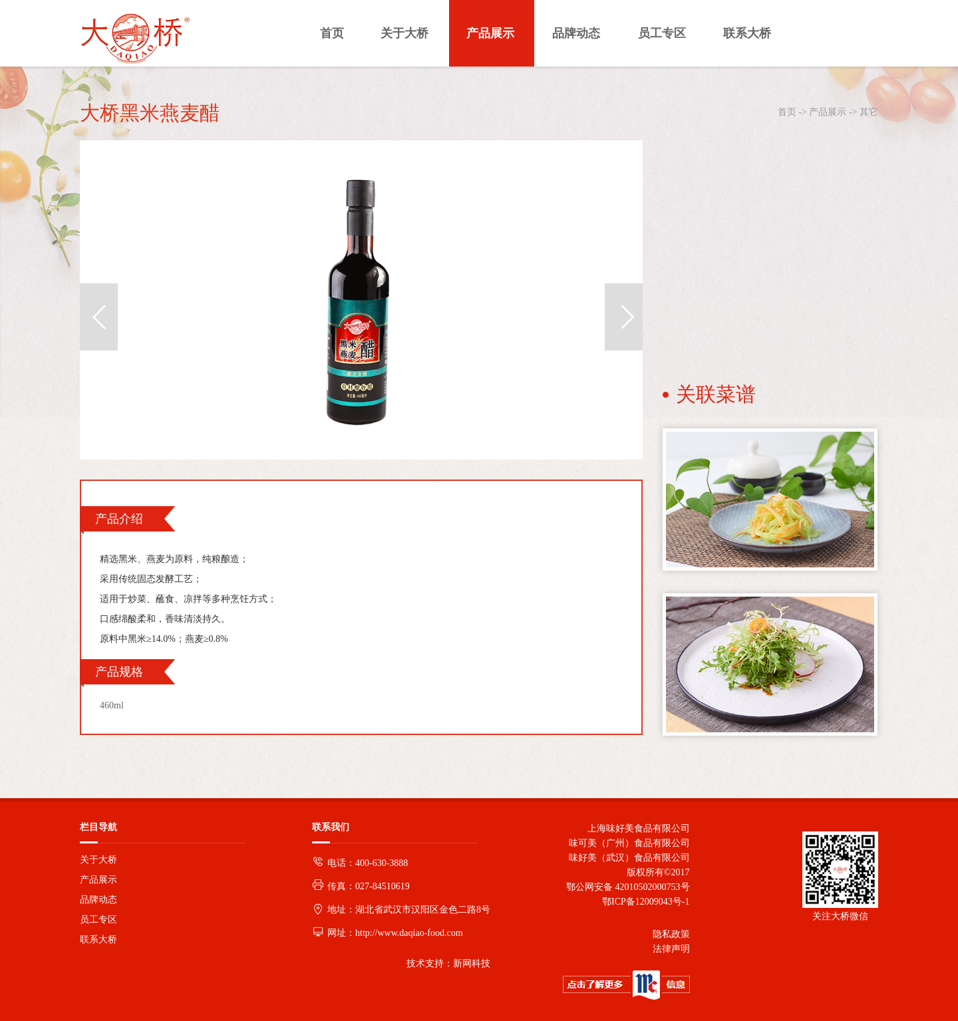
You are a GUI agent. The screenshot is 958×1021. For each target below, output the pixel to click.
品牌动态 (98, 900)
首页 (787, 112)
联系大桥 (98, 940)
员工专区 (98, 920)
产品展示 (827, 112)
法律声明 (671, 949)
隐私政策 (671, 934)
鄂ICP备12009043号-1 (643, 902)
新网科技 (471, 963)
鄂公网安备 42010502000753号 (628, 887)
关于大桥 (98, 860)
